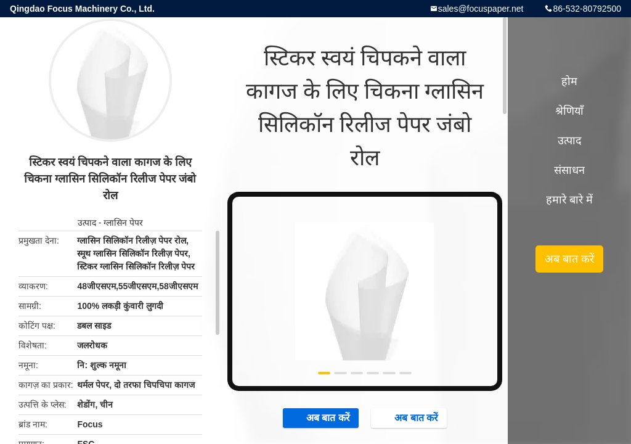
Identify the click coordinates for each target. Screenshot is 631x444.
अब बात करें (322, 417)
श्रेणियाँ (569, 111)
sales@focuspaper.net (481, 9)
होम (569, 81)
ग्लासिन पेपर (123, 223)
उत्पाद (87, 223)
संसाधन (569, 170)
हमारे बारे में (569, 200)
